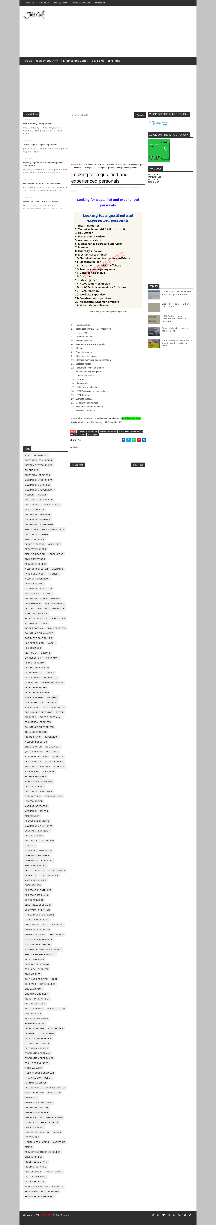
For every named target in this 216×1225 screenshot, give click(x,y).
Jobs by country (47, 61)
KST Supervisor (34, 1009)
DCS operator (33, 762)
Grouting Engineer (36, 994)
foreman (59, 767)
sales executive (35, 1182)
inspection (54, 1093)
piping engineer (34, 539)
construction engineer (39, 727)
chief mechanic (34, 786)
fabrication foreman (37, 1053)
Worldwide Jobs (155, 177)
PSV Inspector (56, 1009)
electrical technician (38, 460)
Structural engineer (38, 722)
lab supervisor (34, 1127)
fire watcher (33, 796)
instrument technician (39, 465)
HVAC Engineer (57, 628)
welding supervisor (37, 579)
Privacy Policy (60, 2)
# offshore (80, 434)
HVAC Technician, (100, 188)
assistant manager (36, 1019)
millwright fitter (52, 683)
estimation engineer (37, 1043)
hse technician (34, 836)
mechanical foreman (37, 520)
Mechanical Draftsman (39, 826)
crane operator (35, 544)
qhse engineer (34, 1157)
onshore (52, 697)
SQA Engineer (33, 1014)
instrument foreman (37, 653)
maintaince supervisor (39, 940)
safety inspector (35, 1177)
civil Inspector (34, 584)
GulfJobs (30, 717)
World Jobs (153, 174)
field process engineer (39, 1073)
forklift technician (37, 920)
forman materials (36, 1083)
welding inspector (36, 569)
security (57, 1187)
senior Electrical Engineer (42, 1192)
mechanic (57, 569)
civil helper (55, 1028)
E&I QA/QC (30, 984)
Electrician (32, 505)
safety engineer (35, 870)
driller (29, 608)
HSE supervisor (34, 643)
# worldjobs (93, 434)
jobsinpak (48, 772)
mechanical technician (39, 480)
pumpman (58, 757)
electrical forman (36, 534)
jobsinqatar (56, 554)
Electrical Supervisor (39, 500)
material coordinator (38, 851)
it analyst (31, 1122)
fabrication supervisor (39, 1058)
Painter (47, 594)
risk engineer (33, 1172)
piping (28, 1147)
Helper (52, 702)
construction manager (39, 633)
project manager (35, 549)
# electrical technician (87, 431)
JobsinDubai (32, 707)
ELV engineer (48, 984)
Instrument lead (35, 1004)
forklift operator (36, 613)
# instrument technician (129, 431)
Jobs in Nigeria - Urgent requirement (40, 144)
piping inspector (35, 663)
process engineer (36, 618)
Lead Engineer (49, 875)
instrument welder (37, 1108)
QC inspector (33, 658)
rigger (42, 495)
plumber (54, 574)
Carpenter (31, 683)
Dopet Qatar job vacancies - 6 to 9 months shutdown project (177, 343)
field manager (33, 1068)
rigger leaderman (36, 1162)
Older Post (138, 465)
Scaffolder (58, 618)
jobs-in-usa (32, 772)
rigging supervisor (37, 668)
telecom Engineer (36, 688)
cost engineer (54, 762)
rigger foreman (35, 628)
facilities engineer (36, 1063)
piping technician (35, 865)
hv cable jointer (55, 1088)
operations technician (39, 860)
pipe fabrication (35, 554)
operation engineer (37, 856)
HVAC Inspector (34, 702)
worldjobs (41, 455)
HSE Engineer (33, 648)
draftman (52, 752)
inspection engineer (37, 930)
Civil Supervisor (35, 559)
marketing (59, 1142)
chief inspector (35, 1028)
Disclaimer (100, 2)
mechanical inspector (38, 589)
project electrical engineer (43, 1152)
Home (28, 61)
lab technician (34, 801)
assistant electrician (38, 890)
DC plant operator (36, 979)
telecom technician (37, 692)
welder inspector (36, 742)
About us (30, 2)
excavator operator (37, 910)
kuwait (55, 599)
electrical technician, (83, 188)
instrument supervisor (39, 524)
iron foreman (54, 1117)
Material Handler (35, 880)
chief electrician (50, 717)
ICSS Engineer (57, 870)
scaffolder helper (36, 1187)
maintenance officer (38, 944)
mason (51, 643)
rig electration (34, 959)
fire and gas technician (39, 915)
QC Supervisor (34, 752)
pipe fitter (31, 529)
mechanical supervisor (39, 490)
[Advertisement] (138, 32)
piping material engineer (40, 954)
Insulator (31, 875)
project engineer (36, 564)
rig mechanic (33, 737)
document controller (38, 638)
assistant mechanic (37, 895)
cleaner (30, 1033)
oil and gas (32, 470)
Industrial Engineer (37, 999)
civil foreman (33, 604)
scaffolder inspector (38, 781)
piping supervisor (53, 529)
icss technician (34, 1093)
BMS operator (33, 747)
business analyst (35, 1024)
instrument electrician (39, 841)
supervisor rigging (37, 964)
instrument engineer (38, 515)
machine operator (36, 806)
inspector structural (38, 1103)
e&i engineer (32, 678)
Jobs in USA (153, 182)
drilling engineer (36, 732)
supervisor (51, 737)
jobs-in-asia (56, 935)
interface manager (36, 1112)
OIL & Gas (98, 61)
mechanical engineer (38, 485)
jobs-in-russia (53, 796)
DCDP (55, 979)
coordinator (46, 1033)
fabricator (51, 658)
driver (50, 673)
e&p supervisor (34, 900)
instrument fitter (36, 599)
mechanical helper (36, 811)
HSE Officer (32, 594)
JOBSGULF (46, 1215)
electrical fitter (54, 707)
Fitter (60, 712)
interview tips (33, 1117)
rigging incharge (35, 1167)
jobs (27, 455)
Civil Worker (32, 974)
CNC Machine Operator (38, 712)
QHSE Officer (33, 885)
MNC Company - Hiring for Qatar (38, 123)
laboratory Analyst (37, 1132)
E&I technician (33, 673)
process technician (37, 821)
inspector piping (35, 935)
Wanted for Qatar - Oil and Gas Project (41, 201)
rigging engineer (35, 776)
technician (50, 678)
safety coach (54, 1172)
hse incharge (33, 1088)
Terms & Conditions (81, 2)
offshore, (136, 188)
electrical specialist (38, 905)
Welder (29, 495)
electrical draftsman (38, 791)
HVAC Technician (34, 510)
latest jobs (32, 1137)
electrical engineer (37, 475)
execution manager (37, 1048)
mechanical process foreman (43, 949)
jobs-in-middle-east (37, 757)
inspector (31, 1098)
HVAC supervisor (35, 574)
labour (57, 1132)
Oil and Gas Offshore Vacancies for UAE (42, 183)
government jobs (35, 925)
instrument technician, (118, 188)
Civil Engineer (51, 505)
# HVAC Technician (108, 431)
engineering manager (38, 1038)
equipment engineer (37, 831)
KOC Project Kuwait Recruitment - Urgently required (174, 319)
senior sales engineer (39, 1197)
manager (30, 846)
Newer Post (77, 465)
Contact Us (44, 2)
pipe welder (32, 816)
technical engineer (37, 969)
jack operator (50, 1122)
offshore (113, 61)
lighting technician (37, 1142)
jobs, (130, 188)
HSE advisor (53, 747)
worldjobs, (75, 191)
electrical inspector (51, 608)
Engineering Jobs (75, 61)
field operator (34, 697)
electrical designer (37, 767)
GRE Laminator (33, 989)
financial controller (38, 1078)
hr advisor (56, 925)
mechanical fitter (36, 623)
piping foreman (54, 604)
